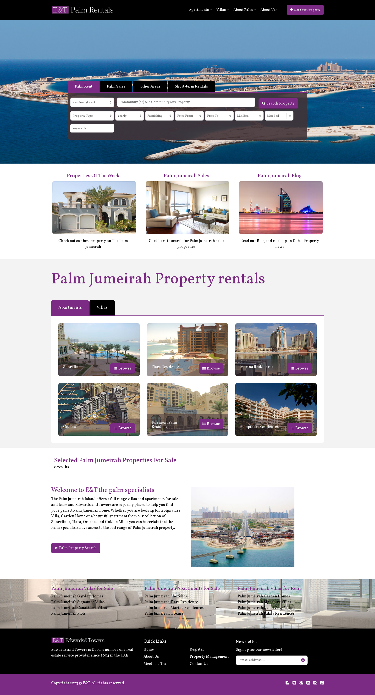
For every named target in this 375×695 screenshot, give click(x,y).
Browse (122, 368)
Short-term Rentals (193, 86)
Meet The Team (156, 664)
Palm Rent (84, 86)
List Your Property (305, 10)
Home (148, 649)
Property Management (209, 656)
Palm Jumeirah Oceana (163, 613)
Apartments (200, 9)
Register (197, 649)
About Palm (244, 9)
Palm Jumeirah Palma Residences (266, 613)
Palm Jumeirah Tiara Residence (171, 602)
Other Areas (150, 86)
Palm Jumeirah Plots (68, 613)
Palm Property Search (76, 548)
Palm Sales (116, 86)
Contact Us (199, 664)
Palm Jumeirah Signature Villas (78, 602)
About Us (269, 9)
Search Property (278, 103)
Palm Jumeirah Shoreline (166, 596)
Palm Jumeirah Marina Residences (174, 607)
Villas (222, 9)
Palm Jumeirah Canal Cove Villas (79, 607)
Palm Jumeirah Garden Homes (77, 596)
